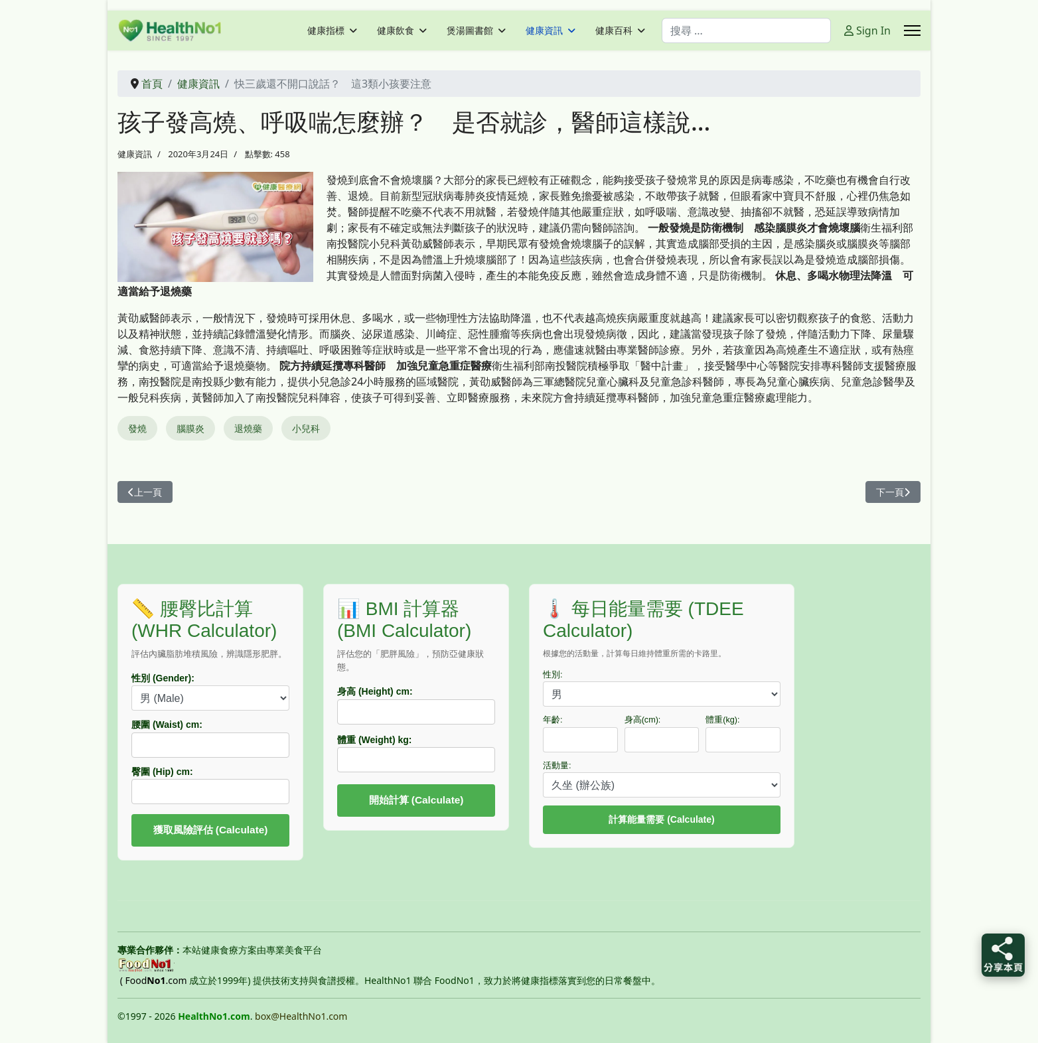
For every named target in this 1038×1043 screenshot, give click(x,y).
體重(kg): (722, 720)
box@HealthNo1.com (301, 1016)
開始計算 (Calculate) (416, 799)
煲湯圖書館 (470, 30)
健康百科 (613, 30)
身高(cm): (643, 720)
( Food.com (153, 980)
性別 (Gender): (162, 678)
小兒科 (306, 428)
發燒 (137, 428)
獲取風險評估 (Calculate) (210, 829)
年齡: (553, 720)
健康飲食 (395, 30)
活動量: (557, 765)
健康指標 (325, 30)
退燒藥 (248, 428)
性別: (553, 674)
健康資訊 (544, 30)
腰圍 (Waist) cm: (166, 724)
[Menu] (912, 30)
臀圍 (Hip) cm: (162, 771)
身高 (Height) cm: (375, 691)
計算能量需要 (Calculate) (661, 819)
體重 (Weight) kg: (374, 739)
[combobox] (746, 30)
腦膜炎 (190, 428)
